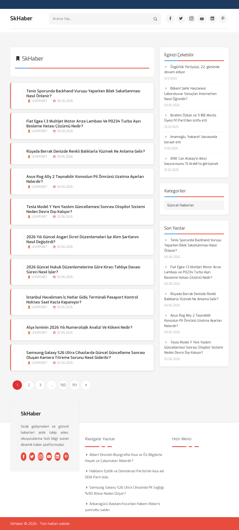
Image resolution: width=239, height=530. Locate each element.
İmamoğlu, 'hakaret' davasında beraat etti (190, 139)
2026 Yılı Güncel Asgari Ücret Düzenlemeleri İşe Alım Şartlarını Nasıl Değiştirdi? (82, 239)
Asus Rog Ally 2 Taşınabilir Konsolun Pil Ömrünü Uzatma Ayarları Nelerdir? (85, 179)
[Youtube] (202, 19)
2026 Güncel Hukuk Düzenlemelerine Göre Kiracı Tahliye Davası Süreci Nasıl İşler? (83, 269)
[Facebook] (170, 19)
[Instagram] (191, 19)
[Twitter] (181, 19)
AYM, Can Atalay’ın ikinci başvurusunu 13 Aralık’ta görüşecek (191, 161)
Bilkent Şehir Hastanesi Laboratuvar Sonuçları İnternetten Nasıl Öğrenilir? (190, 93)
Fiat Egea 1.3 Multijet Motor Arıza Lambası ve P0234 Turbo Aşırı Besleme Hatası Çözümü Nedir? (83, 123)
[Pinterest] (223, 19)
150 (63, 384)
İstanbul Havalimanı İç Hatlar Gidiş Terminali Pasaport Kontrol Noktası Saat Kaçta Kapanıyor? (82, 299)
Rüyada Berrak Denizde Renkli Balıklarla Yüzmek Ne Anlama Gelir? (85, 151)
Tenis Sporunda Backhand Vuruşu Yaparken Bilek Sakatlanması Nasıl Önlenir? (83, 93)
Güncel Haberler (180, 205)
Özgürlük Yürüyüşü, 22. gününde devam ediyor (192, 69)
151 (74, 384)
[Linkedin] (212, 19)
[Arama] (155, 19)
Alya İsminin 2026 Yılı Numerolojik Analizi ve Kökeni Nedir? (79, 327)
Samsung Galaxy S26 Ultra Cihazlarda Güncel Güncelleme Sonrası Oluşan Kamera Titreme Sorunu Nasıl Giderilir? (85, 355)
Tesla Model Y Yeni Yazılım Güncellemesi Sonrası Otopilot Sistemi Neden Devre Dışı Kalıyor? (85, 209)
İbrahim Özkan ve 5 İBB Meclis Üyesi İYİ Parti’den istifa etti (190, 118)
